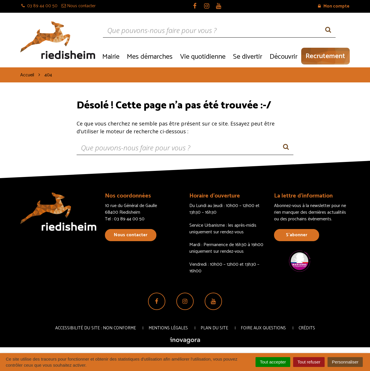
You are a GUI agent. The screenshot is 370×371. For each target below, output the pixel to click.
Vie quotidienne (202, 56)
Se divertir (247, 56)
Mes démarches (150, 56)
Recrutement (325, 56)
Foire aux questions (263, 328)
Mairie (110, 56)
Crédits (307, 328)
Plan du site (214, 328)
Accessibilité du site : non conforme (95, 328)
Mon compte (333, 6)
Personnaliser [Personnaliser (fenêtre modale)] (345, 361)
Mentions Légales (168, 328)
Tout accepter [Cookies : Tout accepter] (273, 361)
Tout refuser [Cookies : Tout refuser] (308, 361)
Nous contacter (130, 235)
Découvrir (283, 56)
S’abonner (296, 235)
